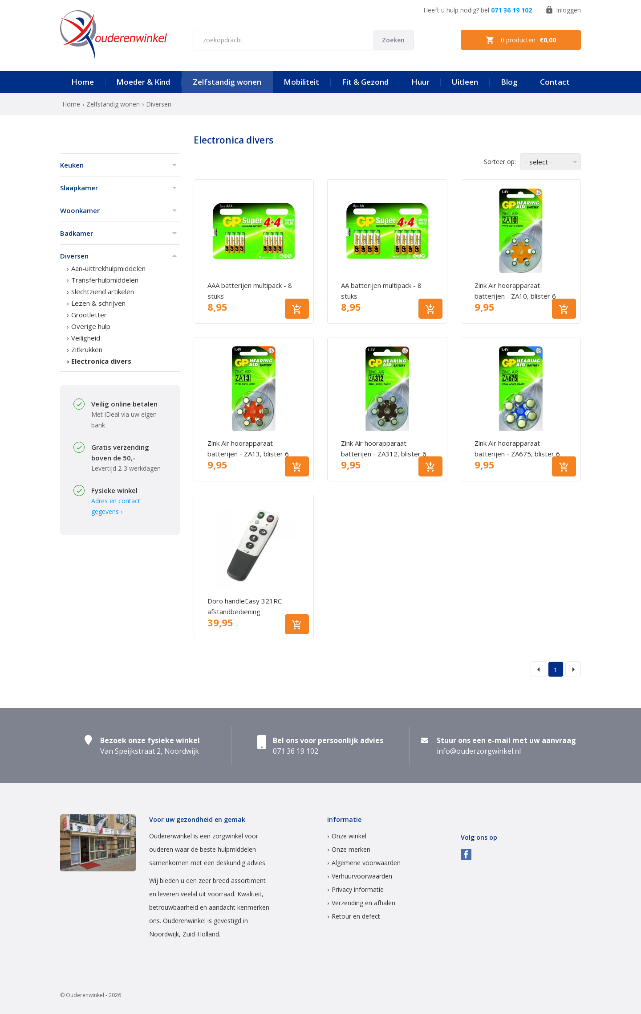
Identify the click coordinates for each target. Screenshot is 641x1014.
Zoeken (393, 40)
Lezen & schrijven (98, 303)
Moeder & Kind (143, 82)
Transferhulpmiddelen (104, 279)
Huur (420, 82)
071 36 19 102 (511, 10)
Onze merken (351, 849)
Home (82, 82)
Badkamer (76, 233)
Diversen (74, 255)
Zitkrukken (86, 349)
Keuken (72, 164)
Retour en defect (356, 916)
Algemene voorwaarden (366, 862)
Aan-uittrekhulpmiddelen (108, 268)
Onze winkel (349, 836)
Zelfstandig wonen (227, 82)
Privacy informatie (358, 889)
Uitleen (465, 82)
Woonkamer (80, 210)
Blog (509, 82)
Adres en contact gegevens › (115, 506)
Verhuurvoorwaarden (362, 876)
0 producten (521, 40)
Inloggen (563, 9)
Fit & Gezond (365, 82)
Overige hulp (90, 326)
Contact (555, 82)
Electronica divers (101, 361)
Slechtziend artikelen (102, 291)
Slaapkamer (79, 187)
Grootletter (89, 314)
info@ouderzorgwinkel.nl (479, 751)
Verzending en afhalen (363, 903)
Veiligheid (85, 337)
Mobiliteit (301, 82)
